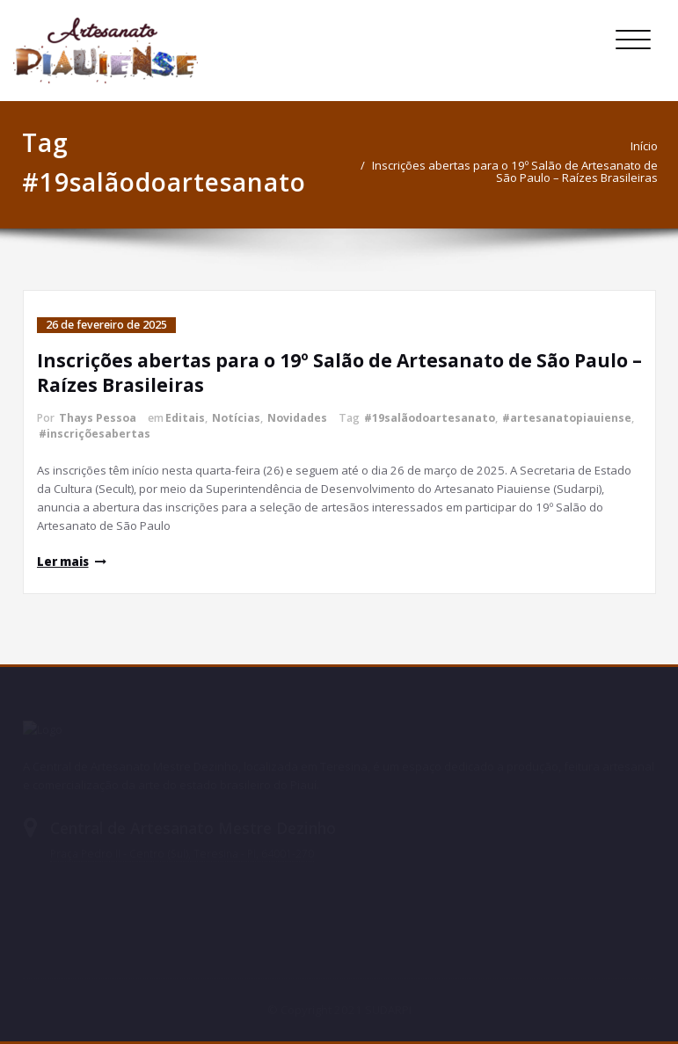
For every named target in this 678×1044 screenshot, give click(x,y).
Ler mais (63, 561)
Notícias (236, 417)
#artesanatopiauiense (566, 417)
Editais (185, 417)
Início (649, 146)
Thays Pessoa (97, 417)
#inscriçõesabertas (94, 433)
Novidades (297, 417)
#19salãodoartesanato (429, 417)
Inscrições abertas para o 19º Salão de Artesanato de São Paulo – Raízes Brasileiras (520, 171)
